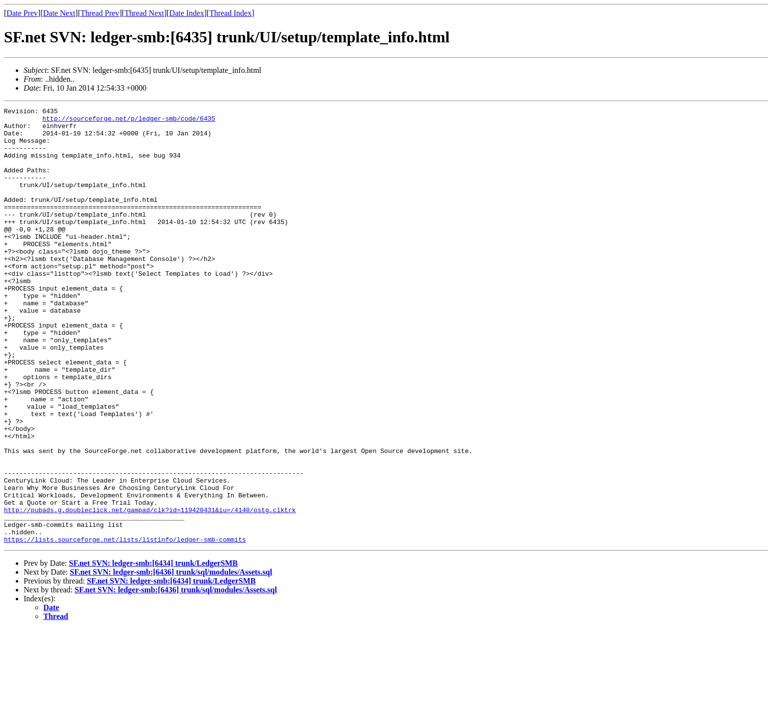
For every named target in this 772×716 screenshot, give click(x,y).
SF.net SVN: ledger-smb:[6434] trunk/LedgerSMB (153, 650)
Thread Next (144, 13)
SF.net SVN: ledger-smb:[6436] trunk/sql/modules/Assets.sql (171, 659)
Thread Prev (99, 13)
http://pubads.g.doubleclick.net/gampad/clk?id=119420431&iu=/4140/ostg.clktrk (150, 590)
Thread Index (230, 13)
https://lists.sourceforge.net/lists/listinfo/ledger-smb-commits (125, 626)
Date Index (186, 13)
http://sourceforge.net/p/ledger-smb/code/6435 (128, 121)
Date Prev (22, 13)
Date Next (59, 13)
